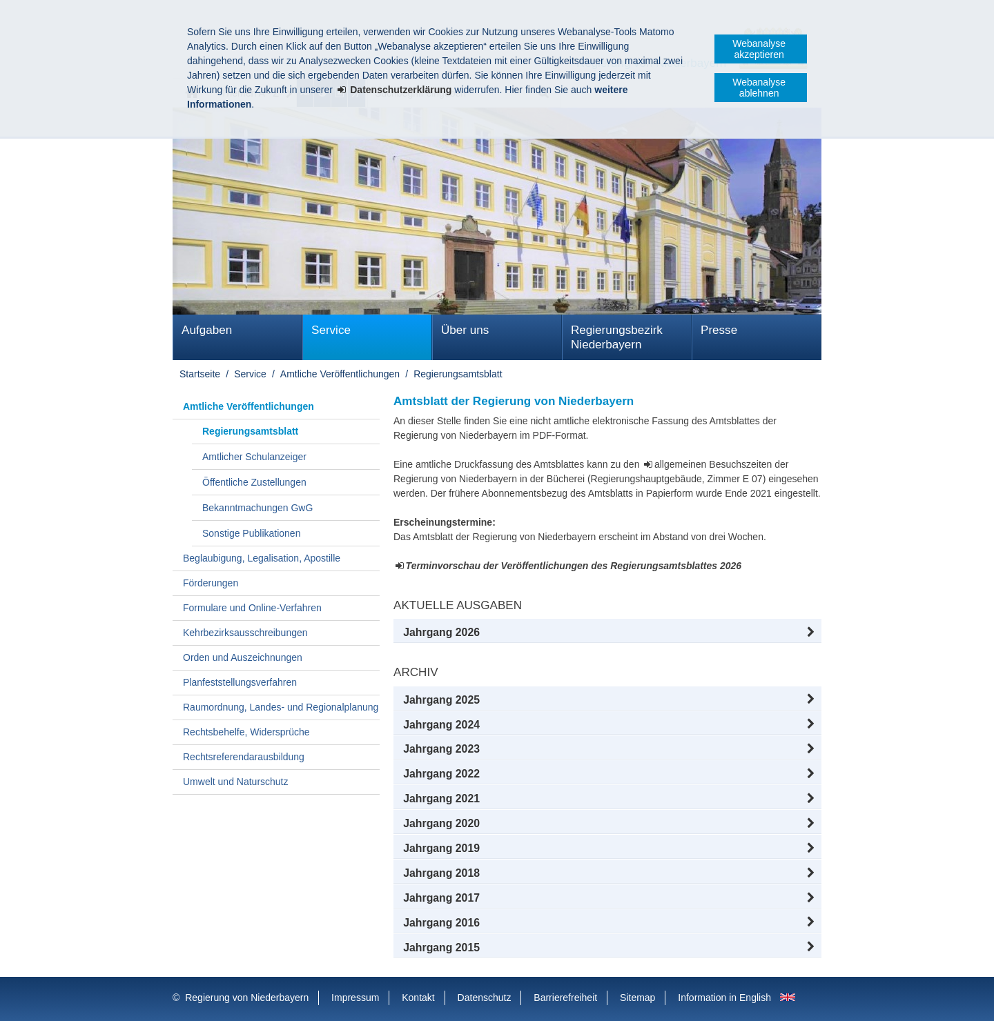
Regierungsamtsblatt (457, 373)
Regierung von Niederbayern (247, 997)
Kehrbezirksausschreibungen (245, 632)
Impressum (355, 997)
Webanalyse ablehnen (759, 88)
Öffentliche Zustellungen (254, 482)
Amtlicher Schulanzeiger (254, 456)
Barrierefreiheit (565, 997)
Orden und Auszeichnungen (242, 657)
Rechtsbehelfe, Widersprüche (246, 731)
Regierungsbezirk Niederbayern (617, 337)
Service (331, 330)
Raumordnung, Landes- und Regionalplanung (280, 707)
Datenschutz (484, 997)
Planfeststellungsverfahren (240, 682)
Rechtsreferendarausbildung (243, 756)
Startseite (199, 373)
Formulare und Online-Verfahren (252, 607)
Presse (719, 330)
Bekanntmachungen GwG (257, 507)
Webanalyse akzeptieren (759, 49)
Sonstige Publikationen (251, 533)
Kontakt (418, 997)
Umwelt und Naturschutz (236, 781)
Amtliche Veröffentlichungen (340, 373)
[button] (607, 632)
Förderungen (210, 582)
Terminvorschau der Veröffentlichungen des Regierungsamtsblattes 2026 (574, 565)
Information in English (724, 997)
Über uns (465, 330)
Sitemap (637, 997)
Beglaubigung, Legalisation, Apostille (261, 558)
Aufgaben (207, 330)
